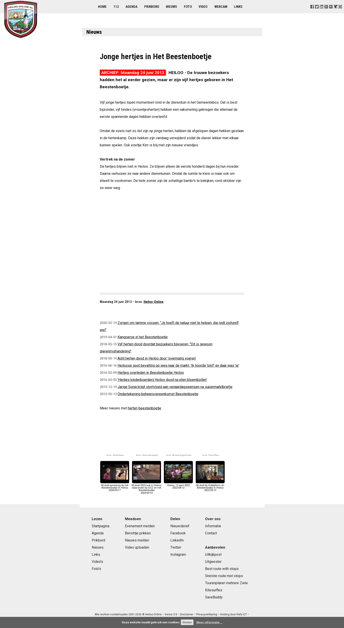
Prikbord (151, 7)
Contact (211, 533)
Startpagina (100, 526)
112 (116, 7)
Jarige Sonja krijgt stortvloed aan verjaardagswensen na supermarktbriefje (175, 387)
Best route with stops (222, 569)
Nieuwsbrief (179, 526)
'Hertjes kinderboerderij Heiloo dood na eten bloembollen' (162, 380)
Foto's (96, 569)
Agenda (131, 7)
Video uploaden (137, 547)
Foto (188, 7)
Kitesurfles (213, 590)
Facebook (178, 533)
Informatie (213, 526)
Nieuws (171, 7)
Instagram (178, 554)
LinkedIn (177, 540)
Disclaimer (186, 614)
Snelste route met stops (224, 576)
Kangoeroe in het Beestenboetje (143, 337)
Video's (97, 562)
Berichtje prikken (138, 533)
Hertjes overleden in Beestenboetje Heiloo (151, 372)
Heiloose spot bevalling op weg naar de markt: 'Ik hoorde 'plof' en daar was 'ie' (178, 365)
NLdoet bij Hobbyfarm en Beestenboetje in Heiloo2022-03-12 (210, 486)
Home (102, 7)
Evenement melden (140, 526)
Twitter (175, 547)
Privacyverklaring (206, 614)
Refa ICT (241, 614)
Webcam (220, 7)
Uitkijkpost (213, 554)
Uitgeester (213, 562)
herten (133, 408)
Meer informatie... (209, 622)
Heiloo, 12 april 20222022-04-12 (178, 485)
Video (203, 7)
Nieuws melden (137, 540)
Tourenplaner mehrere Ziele (226, 583)
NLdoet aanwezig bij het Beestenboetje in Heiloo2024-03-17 (114, 486)
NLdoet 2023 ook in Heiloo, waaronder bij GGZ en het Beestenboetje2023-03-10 (146, 487)
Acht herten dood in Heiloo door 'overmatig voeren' (157, 358)
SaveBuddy (214, 597)
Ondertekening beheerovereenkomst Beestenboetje (158, 394)
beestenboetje (149, 408)
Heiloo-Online (153, 302)
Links (238, 7)
